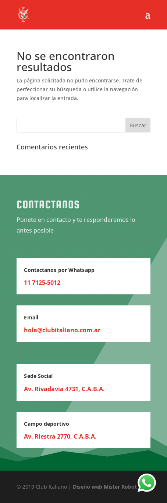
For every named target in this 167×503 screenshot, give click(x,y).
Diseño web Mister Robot (105, 486)
